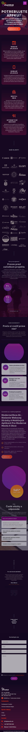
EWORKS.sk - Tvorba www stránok (12, 698)
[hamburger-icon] (25, 3)
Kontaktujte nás (14, 27)
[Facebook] (2, 698)
